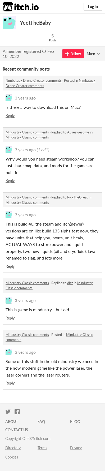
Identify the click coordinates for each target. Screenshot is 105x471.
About (11, 421)
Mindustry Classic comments (27, 132)
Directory (13, 448)
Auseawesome (78, 132)
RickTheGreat (77, 197)
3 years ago (25, 97)
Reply (10, 115)
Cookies (11, 457)
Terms (42, 448)
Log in (93, 6)
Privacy (76, 448)
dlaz (70, 283)
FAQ (41, 421)
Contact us (16, 429)
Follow (73, 53)
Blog (75, 421)
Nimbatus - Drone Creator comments (34, 80)
